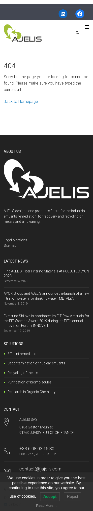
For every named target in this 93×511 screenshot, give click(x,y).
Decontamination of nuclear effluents (36, 363)
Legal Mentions (15, 240)
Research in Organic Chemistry (31, 392)
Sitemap (10, 245)
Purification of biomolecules (29, 382)
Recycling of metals (22, 373)
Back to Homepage (21, 101)
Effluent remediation (22, 354)
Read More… (46, 506)
